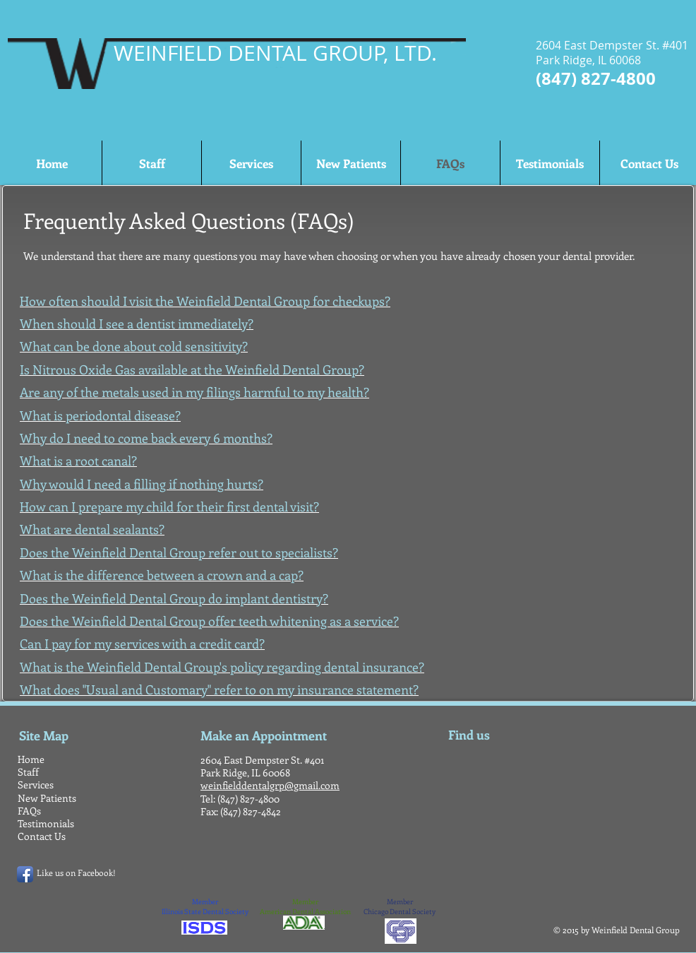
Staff (28, 772)
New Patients (47, 798)
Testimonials (46, 823)
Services (36, 784)
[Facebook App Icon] (25, 874)
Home (31, 759)
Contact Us (42, 836)
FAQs (29, 810)
